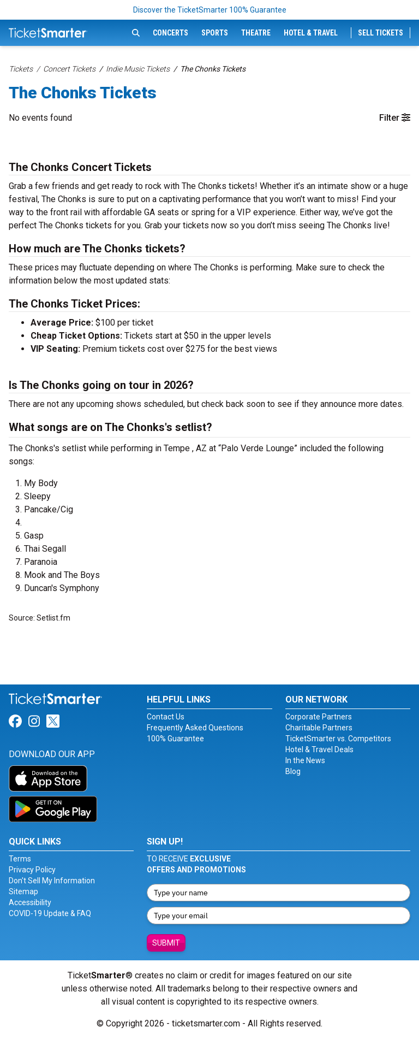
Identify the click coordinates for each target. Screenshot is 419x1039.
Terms (20, 858)
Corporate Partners (318, 716)
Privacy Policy (32, 869)
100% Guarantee (175, 738)
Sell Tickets (380, 32)
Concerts (170, 32)
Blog (293, 771)
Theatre (256, 32)
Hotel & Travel (311, 32)
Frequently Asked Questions (195, 727)
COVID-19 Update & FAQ (50, 913)
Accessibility (30, 902)
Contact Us (165, 716)
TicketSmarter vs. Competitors (338, 738)
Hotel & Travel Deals (319, 749)
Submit (166, 942)
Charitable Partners (318, 727)
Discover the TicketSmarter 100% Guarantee (209, 9)
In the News (305, 760)
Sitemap (23, 891)
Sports (214, 32)
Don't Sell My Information (52, 880)
